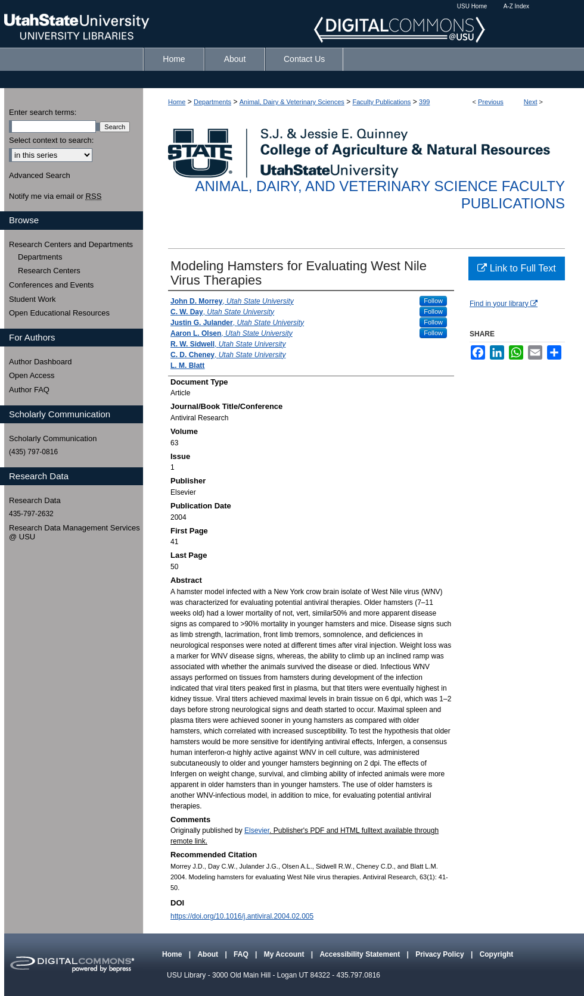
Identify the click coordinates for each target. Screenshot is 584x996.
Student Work (32, 299)
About (208, 954)
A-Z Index (516, 6)
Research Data (35, 500)
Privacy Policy (440, 954)
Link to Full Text (516, 268)
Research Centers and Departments (71, 244)
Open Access (32, 375)
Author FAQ (29, 389)
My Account (285, 954)
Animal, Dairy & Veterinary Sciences (292, 101)
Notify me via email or (55, 196)
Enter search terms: (42, 112)
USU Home (472, 6)
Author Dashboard (40, 361)
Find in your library (504, 303)
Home (176, 101)
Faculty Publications (382, 101)
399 (424, 101)
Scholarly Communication (53, 438)
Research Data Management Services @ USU (74, 532)
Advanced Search (39, 175)
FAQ (242, 954)
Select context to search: (51, 140)
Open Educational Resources (59, 312)
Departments (212, 101)
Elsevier (256, 830)
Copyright (497, 954)
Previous (491, 101)
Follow (433, 300)
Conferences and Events (51, 284)
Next (531, 101)
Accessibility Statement (360, 954)
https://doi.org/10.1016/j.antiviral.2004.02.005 (241, 916)
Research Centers (49, 270)
